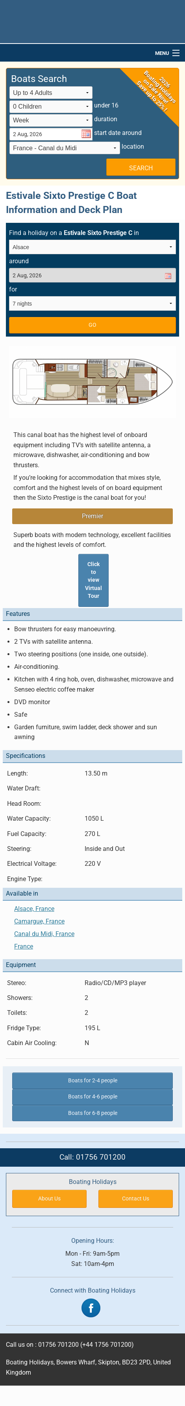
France (23, 946)
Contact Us (135, 1198)
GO (92, 325)
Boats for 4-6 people (92, 1096)
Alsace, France (34, 908)
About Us (49, 1198)
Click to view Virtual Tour (93, 580)
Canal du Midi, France (44, 934)
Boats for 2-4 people (92, 1080)
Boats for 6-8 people (92, 1113)
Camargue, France (39, 921)
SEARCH (141, 168)
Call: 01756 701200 (92, 1157)
